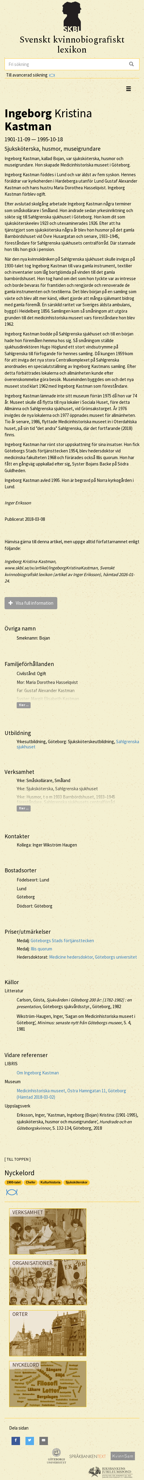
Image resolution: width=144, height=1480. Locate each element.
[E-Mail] (43, 1441)
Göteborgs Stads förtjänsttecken (62, 940)
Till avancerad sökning (30, 75)
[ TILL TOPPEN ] (18, 1159)
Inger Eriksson (18, 503)
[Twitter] (29, 1441)
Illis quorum (41, 949)
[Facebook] (16, 1441)
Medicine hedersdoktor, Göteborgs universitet (93, 957)
